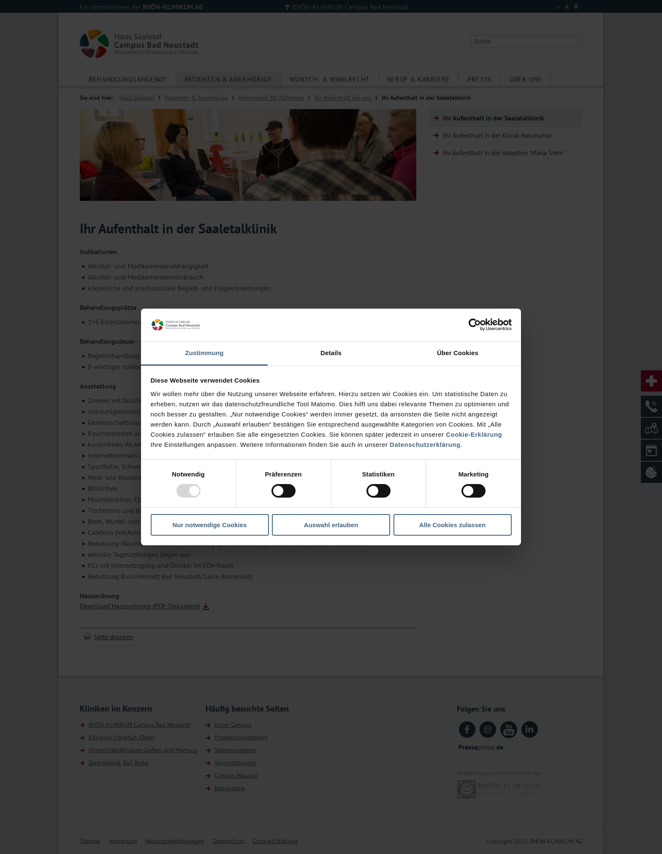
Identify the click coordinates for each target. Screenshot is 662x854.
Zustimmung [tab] (204, 352)
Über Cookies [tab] (457, 352)
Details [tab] (331, 352)
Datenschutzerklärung (425, 444)
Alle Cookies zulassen (452, 524)
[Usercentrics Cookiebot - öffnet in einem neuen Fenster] (475, 324)
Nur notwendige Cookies (210, 524)
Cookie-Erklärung (474, 434)
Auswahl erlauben (331, 524)
